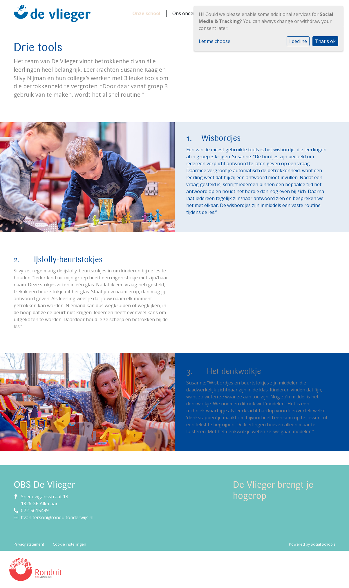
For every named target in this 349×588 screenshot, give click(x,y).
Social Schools (323, 544)
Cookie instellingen (69, 544)
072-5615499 (35, 510)
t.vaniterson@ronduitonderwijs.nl (57, 517)
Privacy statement (29, 544)
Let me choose (214, 41)
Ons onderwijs (187, 13)
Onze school (146, 13)
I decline (298, 41)
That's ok (325, 41)
